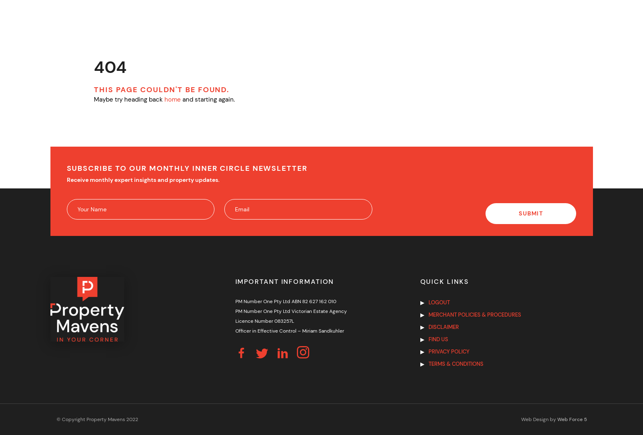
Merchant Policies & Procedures (475, 314)
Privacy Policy (449, 351)
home (172, 99)
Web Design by (554, 419)
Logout (439, 302)
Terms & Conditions (456, 363)
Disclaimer (444, 327)
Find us (438, 339)
